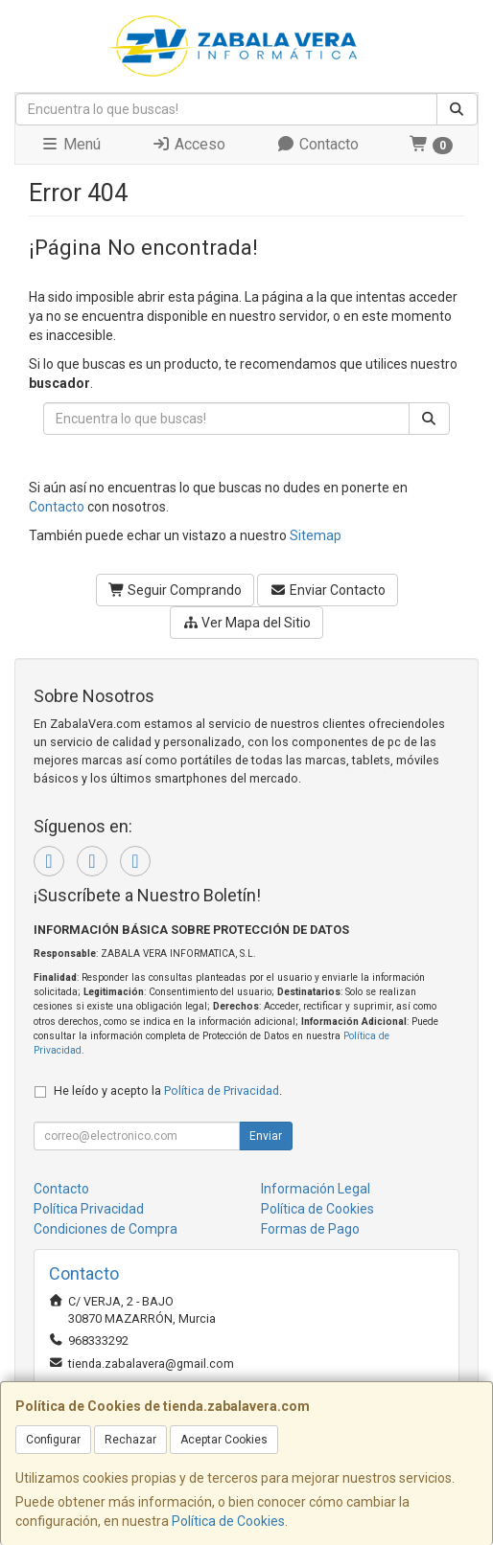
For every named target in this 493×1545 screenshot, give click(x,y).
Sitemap (315, 535)
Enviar (265, 1136)
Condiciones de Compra (105, 1229)
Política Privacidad (89, 1208)
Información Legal (315, 1188)
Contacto (317, 144)
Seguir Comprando (175, 590)
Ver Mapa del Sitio (247, 622)
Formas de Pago (310, 1229)
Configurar (53, 1439)
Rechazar (130, 1439)
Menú (70, 144)
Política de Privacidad (221, 1090)
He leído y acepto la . (168, 1090)
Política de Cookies (228, 1521)
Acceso (188, 144)
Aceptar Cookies (224, 1439)
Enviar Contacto (328, 590)
